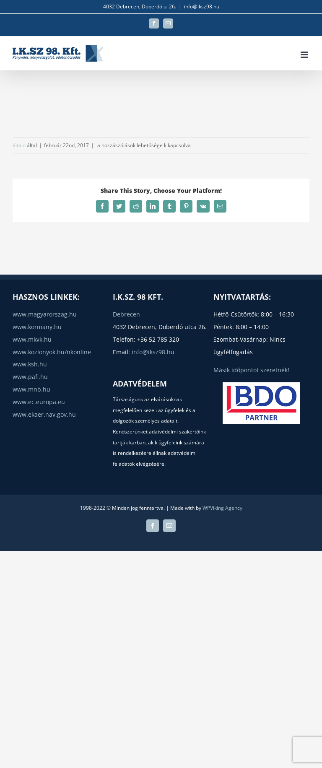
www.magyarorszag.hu (45, 314)
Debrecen (126, 314)
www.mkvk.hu (32, 339)
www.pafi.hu (30, 377)
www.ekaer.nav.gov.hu (44, 414)
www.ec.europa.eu (39, 402)
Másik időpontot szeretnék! (251, 370)
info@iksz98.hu (201, 6)
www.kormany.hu (37, 327)
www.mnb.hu (31, 389)
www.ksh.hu (30, 364)
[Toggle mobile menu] (305, 54)
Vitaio (19, 145)
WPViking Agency (222, 507)
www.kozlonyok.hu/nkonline (52, 352)
